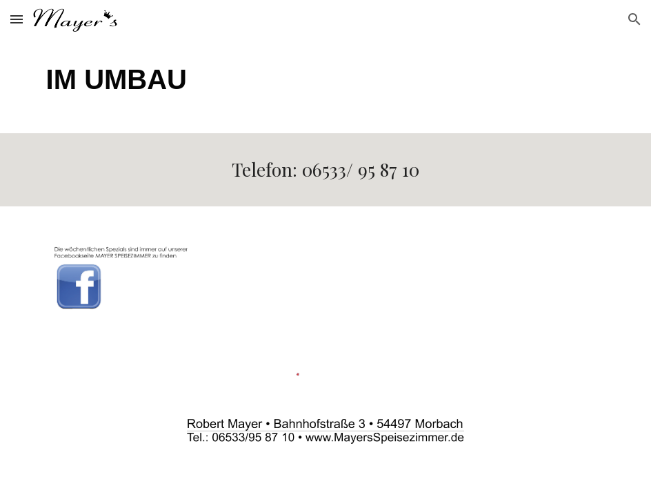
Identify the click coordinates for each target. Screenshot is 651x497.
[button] (16, 19)
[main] (326, 86)
